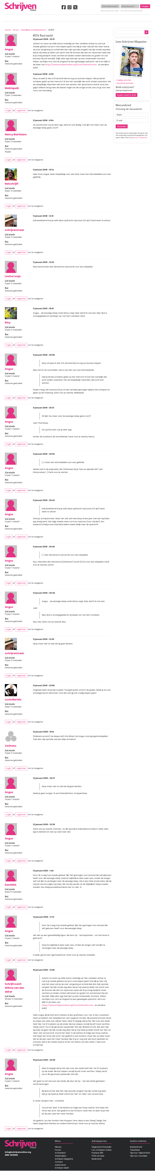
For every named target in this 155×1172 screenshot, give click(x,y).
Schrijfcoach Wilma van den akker (14, 987)
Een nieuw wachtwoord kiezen (132, 11)
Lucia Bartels (13, 699)
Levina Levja (13, 276)
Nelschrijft (11, 183)
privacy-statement (140, 138)
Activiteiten (92, 18)
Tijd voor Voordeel (138, 1155)
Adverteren (60, 1165)
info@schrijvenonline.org (18, 1152)
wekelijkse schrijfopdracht (33, 30)
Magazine (112, 18)
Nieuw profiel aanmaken (110, 11)
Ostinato (10, 746)
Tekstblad (135, 1150)
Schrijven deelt (62, 1167)
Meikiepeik (12, 88)
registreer (21, 110)
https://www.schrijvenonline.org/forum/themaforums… (71, 64)
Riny (8, 322)
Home (8, 18)
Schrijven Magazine (64, 1159)
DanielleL (11, 884)
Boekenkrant (136, 1147)
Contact (146, 18)
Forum (58, 1150)
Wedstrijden (69, 18)
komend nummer (125, 83)
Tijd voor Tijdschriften (140, 1152)
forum (16, 30)
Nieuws (58, 1147)
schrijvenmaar (14, 230)
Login (8, 110)
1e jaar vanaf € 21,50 (126, 95)
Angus (9, 49)
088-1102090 (11, 1155)
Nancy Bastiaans (16, 134)
